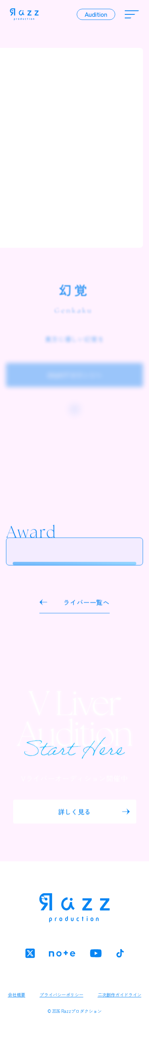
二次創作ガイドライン (119, 994)
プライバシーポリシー (61, 994)
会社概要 (16, 994)
